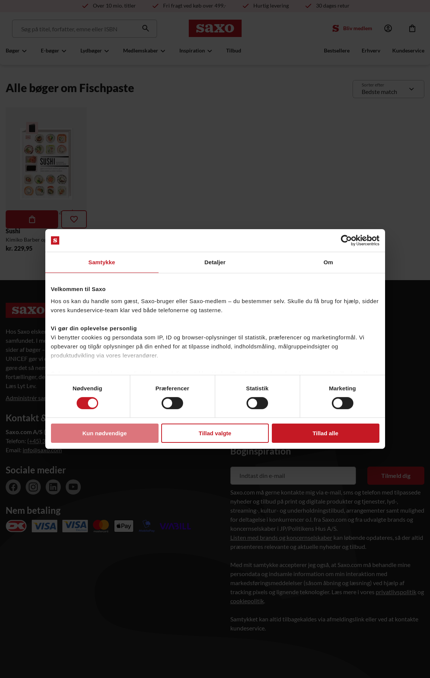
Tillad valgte (215, 433)
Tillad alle (325, 433)
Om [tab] (328, 262)
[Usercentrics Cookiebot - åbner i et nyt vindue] (346, 240)
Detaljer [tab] (215, 262)
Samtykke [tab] (101, 262)
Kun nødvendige (104, 433)
